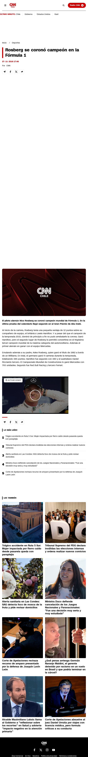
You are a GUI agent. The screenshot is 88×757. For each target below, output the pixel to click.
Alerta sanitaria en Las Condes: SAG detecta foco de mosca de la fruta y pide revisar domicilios (42, 455)
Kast (56, 14)
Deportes (16, 42)
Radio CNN (77, 5)
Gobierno (28, 14)
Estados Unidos (43, 14)
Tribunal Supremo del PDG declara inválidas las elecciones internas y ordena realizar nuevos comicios (45, 446)
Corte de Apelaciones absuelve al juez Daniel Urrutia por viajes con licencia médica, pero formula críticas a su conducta (65, 724)
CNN (8, 65)
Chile (18, 14)
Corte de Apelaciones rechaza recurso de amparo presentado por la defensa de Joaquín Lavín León (44, 473)
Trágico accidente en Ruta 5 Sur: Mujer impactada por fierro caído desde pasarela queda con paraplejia (44, 437)
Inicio (4, 42)
